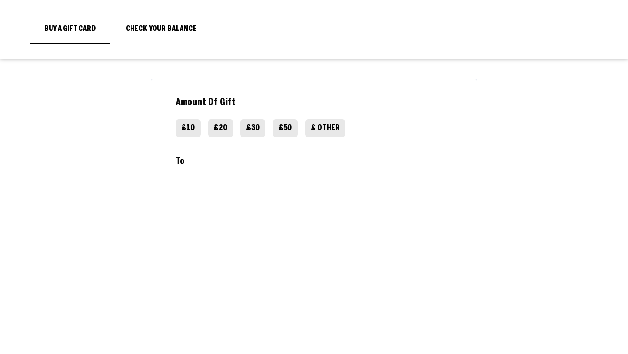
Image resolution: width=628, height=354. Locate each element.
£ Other (325, 128)
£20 (220, 128)
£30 (253, 128)
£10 (188, 128)
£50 (285, 128)
